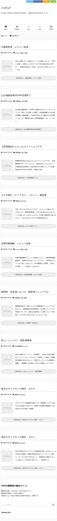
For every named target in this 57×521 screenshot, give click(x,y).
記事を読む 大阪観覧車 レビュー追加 (29, 78)
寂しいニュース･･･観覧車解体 (16, 340)
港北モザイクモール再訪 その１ (18, 437)
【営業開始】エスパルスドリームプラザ (21, 146)
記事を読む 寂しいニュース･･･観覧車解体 (28, 371)
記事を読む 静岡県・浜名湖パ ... (28, 323)
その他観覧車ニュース (21, 346)
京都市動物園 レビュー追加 (16, 243)
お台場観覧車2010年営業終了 (16, 95)
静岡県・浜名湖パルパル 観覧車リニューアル (25, 292)
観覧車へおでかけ (20, 201)
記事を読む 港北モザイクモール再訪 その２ (28, 420)
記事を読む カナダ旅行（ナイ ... (28, 226)
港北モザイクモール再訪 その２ (18, 388)
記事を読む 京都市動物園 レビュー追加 (28, 274)
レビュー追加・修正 (21, 53)
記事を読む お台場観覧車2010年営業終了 (28, 129)
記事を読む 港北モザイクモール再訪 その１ (28, 468)
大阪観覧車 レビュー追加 (16, 47)
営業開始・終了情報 (21, 101)
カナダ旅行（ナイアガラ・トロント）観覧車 (24, 195)
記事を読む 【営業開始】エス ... (28, 178)
